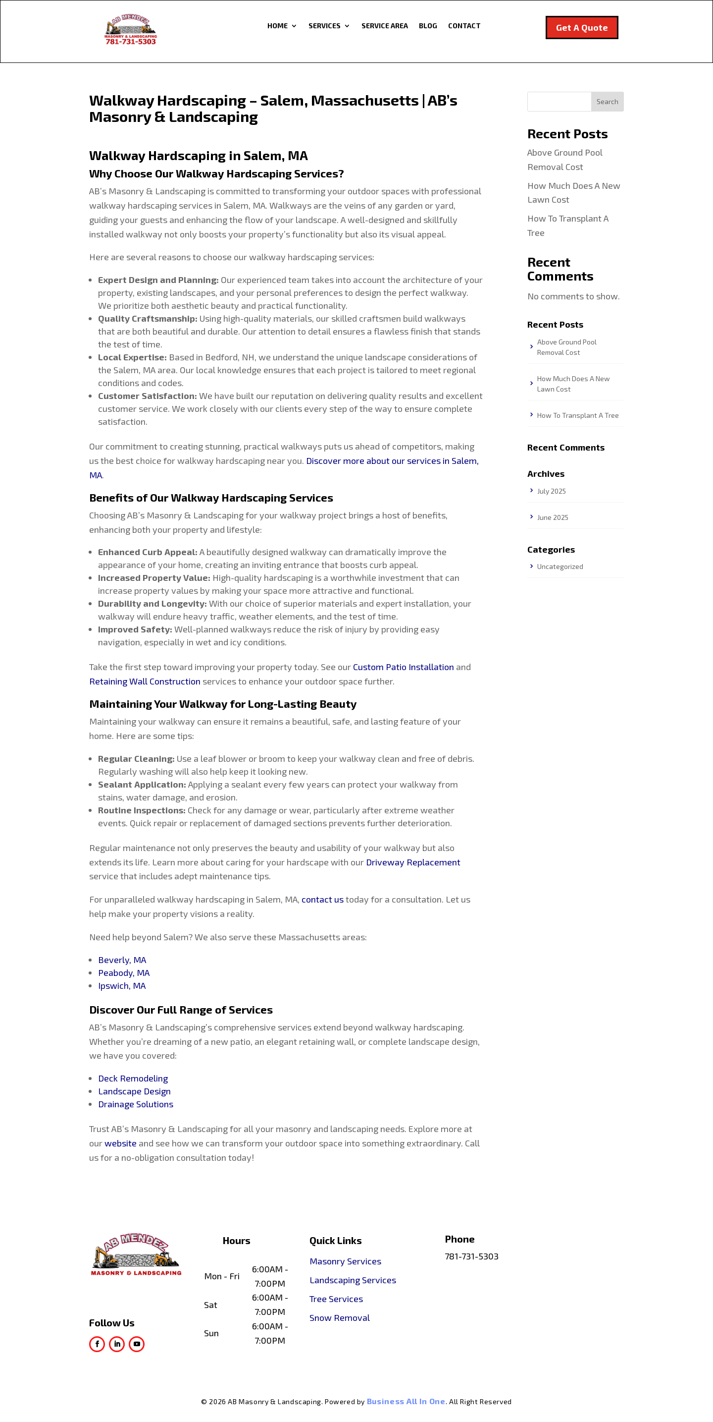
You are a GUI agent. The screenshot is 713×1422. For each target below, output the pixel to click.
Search (607, 101)
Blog (428, 26)
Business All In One (406, 1401)
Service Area (384, 26)
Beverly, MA (122, 959)
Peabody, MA (124, 972)
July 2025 (551, 491)
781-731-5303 (472, 1256)
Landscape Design (134, 1090)
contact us (323, 899)
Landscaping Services (352, 1279)
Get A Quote (582, 27)
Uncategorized (560, 566)
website (120, 1143)
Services (324, 26)
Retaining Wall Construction (145, 681)
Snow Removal (339, 1317)
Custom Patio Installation (403, 666)
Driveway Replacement (413, 861)
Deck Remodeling (133, 1078)
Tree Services (336, 1298)
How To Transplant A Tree (578, 415)
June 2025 (552, 517)
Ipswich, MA (122, 985)
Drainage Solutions (135, 1103)
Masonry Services (345, 1260)
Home (277, 26)
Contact (464, 26)
